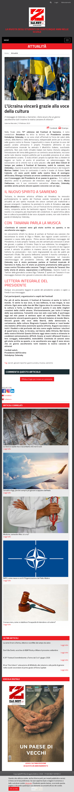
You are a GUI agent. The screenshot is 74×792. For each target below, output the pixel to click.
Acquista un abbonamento (36, 766)
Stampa (63, 128)
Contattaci (7, 395)
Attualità (37, 46)
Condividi (52, 128)
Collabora (6, 399)
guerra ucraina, (33, 362)
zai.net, (11, 362)
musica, (42, 362)
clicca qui (28, 783)
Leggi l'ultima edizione (35, 763)
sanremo (49, 362)
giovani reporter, (20, 362)
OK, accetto (14, 789)
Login (56, 2)
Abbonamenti (66, 2)
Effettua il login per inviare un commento (37, 379)
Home (6, 53)
